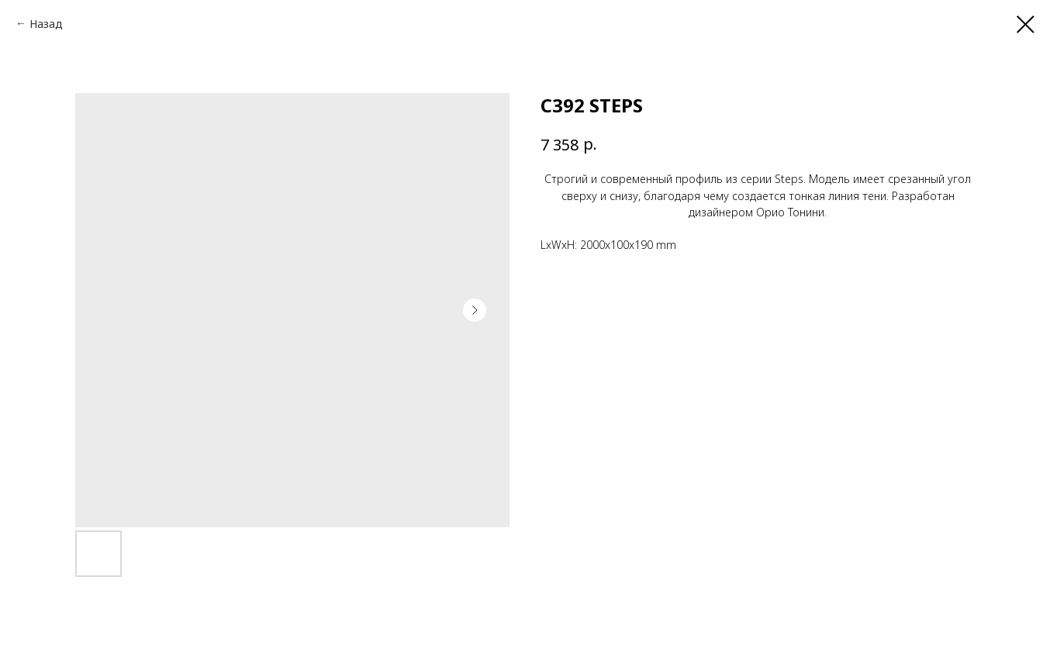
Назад (46, 23)
